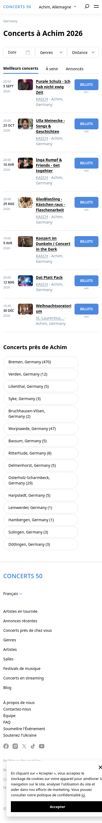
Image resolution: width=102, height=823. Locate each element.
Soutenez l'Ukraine (19, 735)
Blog (7, 687)
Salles (8, 659)
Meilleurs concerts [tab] (20, 68)
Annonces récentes (20, 620)
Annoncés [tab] (75, 68)
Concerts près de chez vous (27, 630)
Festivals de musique (22, 668)
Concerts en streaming (23, 678)
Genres (9, 639)
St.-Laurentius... (50, 318)
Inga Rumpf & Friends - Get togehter (49, 165)
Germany (10, 21)
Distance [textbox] (80, 52)
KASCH (42, 99)
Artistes (10, 649)
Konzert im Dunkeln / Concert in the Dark (53, 244)
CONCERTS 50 (17, 6)
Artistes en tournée (20, 611)
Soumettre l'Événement (24, 728)
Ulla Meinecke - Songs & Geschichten (50, 126)
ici (83, 794)
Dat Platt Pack (49, 277)
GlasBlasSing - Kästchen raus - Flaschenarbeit (50, 204)
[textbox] (51, 52)
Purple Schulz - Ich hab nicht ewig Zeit (53, 87)
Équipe (9, 715)
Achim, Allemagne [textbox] (55, 7)
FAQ (7, 722)
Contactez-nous (17, 709)
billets (86, 84)
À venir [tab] (52, 68)
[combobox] (58, 7)
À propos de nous (19, 702)
